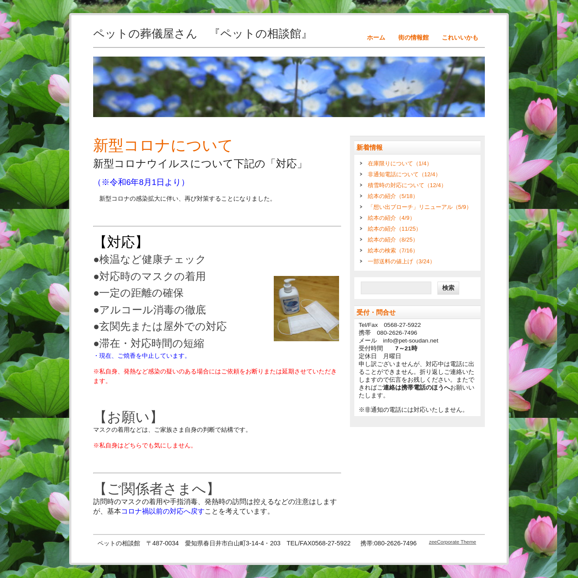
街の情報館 (413, 37)
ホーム (376, 37)
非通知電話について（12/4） (404, 174)
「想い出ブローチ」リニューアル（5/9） (420, 207)
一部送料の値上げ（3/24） (401, 261)
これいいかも (460, 37)
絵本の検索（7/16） (393, 250)
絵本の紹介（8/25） (393, 239)
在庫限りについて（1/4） (400, 163)
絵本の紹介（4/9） (391, 218)
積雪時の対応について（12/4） (407, 185)
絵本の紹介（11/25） (395, 228)
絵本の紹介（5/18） (393, 196)
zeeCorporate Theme (452, 541)
